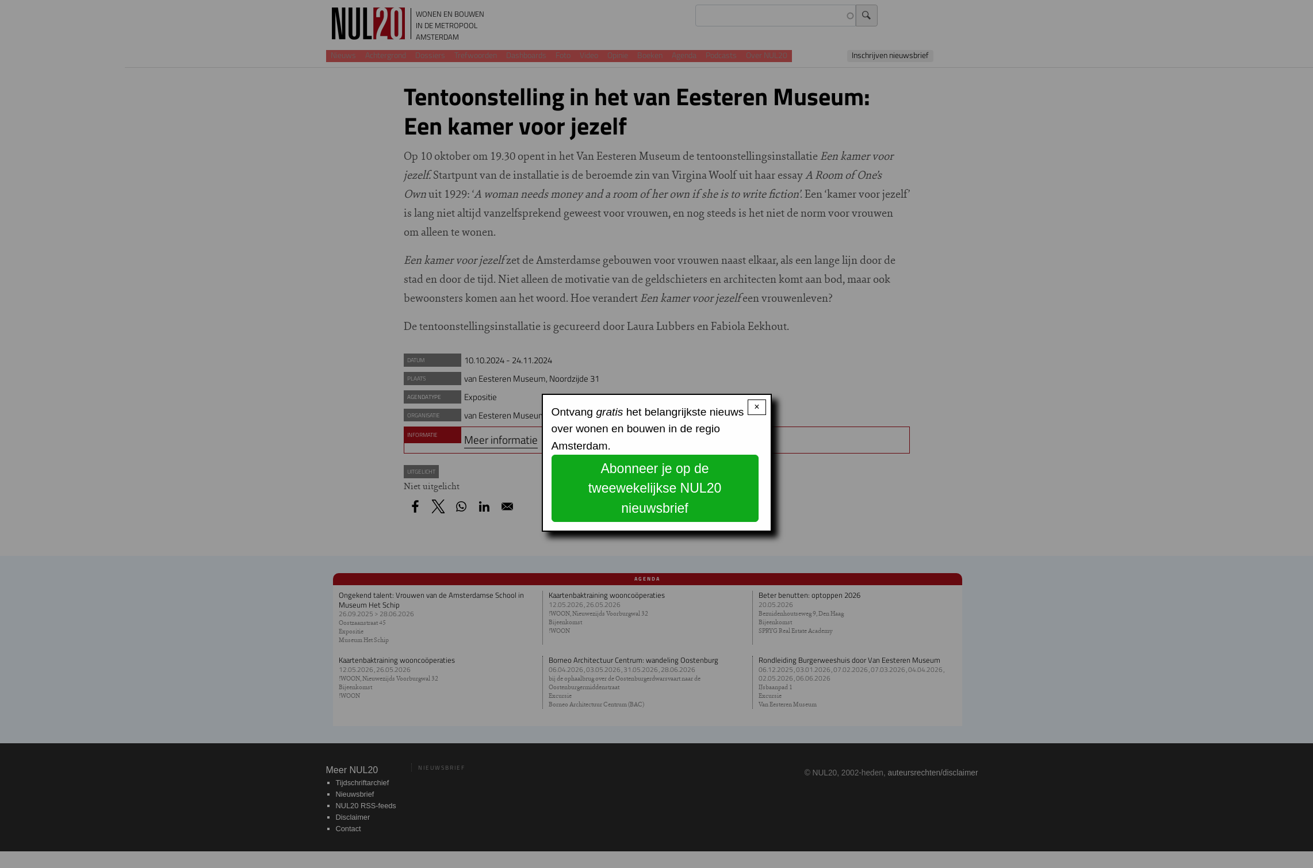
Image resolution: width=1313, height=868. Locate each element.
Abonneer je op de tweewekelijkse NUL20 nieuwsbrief (655, 488)
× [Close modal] (756, 407)
